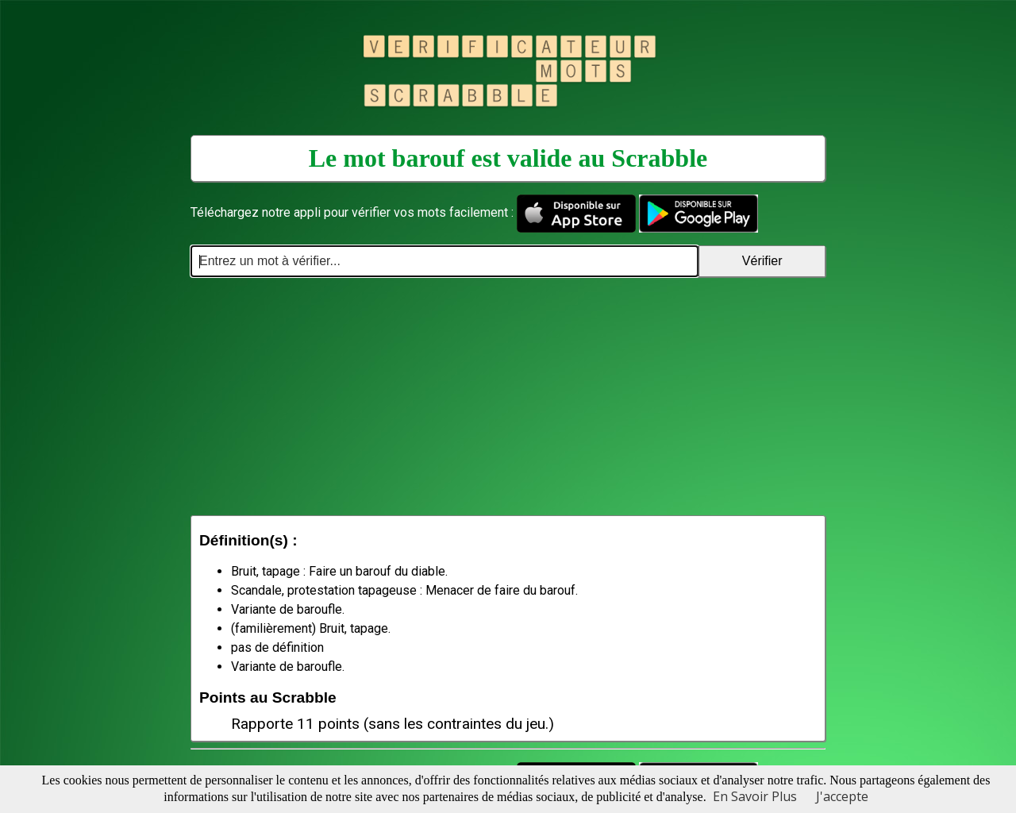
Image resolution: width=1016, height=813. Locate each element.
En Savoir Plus (755, 796)
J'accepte (842, 796)
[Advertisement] (508, 396)
